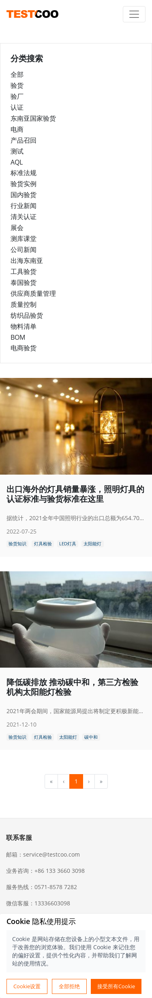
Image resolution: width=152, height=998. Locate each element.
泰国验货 (23, 282)
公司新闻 (23, 249)
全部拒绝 (69, 986)
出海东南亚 (27, 260)
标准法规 (23, 172)
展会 (17, 227)
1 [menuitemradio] (76, 781)
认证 (17, 107)
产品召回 (23, 140)
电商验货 (23, 347)
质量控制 (23, 304)
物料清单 (23, 326)
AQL (17, 162)
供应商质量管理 (33, 293)
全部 (17, 74)
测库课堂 (23, 238)
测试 (17, 151)
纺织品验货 (27, 315)
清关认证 (23, 216)
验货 (17, 85)
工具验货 (23, 271)
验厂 (17, 96)
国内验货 (23, 194)
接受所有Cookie (116, 986)
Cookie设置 (27, 986)
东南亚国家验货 (33, 118)
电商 (17, 129)
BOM (18, 337)
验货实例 (23, 183)
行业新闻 (23, 205)
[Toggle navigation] (134, 14)
